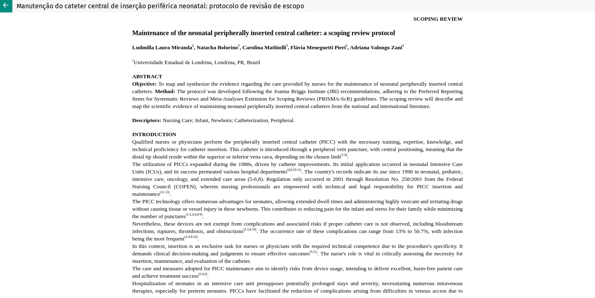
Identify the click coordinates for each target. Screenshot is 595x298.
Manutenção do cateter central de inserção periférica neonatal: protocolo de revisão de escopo (160, 6)
